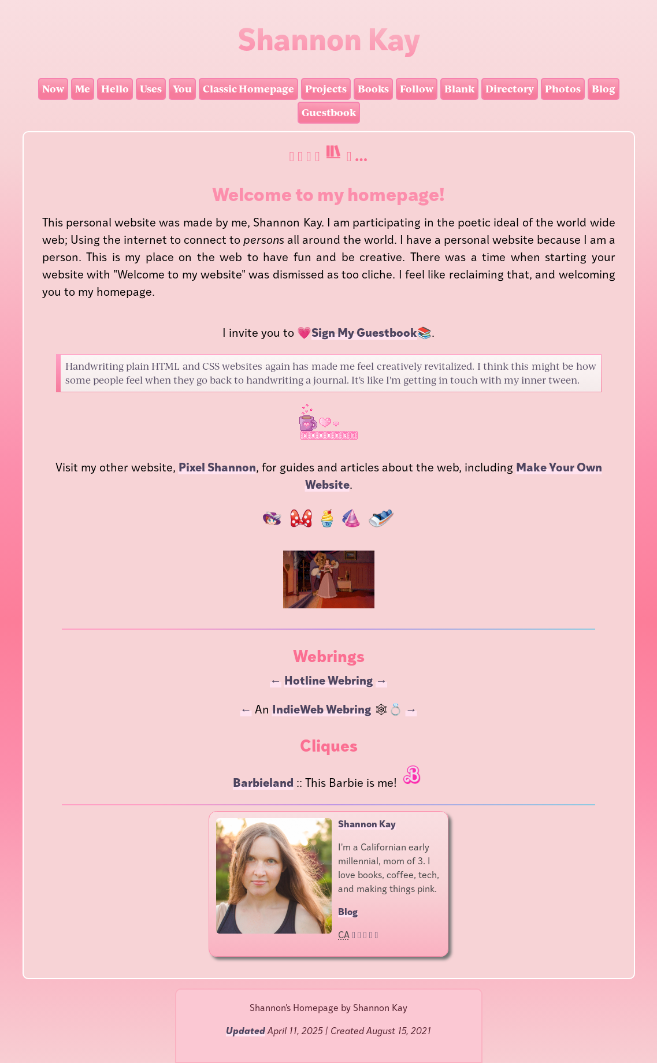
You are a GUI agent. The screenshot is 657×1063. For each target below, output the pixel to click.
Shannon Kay (367, 825)
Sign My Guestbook (364, 334)
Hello (115, 88)
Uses (151, 88)
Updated (245, 1031)
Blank (459, 88)
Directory (509, 88)
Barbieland (263, 784)
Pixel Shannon (217, 468)
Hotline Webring (328, 681)
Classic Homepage (248, 88)
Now (53, 88)
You (182, 88)
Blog (603, 88)
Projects (326, 88)
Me (82, 88)
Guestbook (329, 112)
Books (373, 88)
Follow (416, 88)
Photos (563, 88)
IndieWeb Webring (321, 710)
